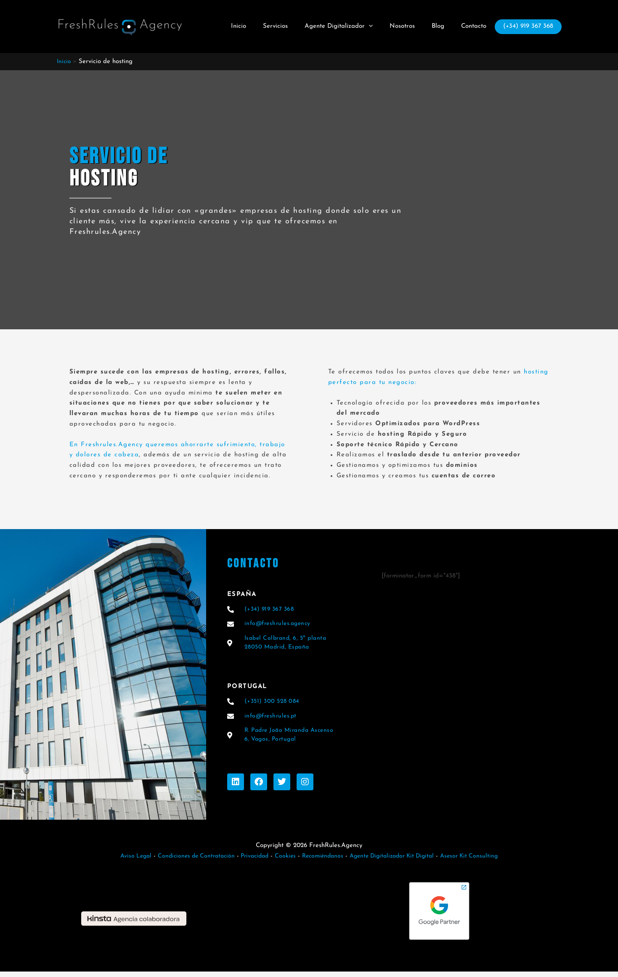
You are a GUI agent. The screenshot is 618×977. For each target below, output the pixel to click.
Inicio (257, 26)
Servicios (290, 26)
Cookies (283, 861)
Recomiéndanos (323, 861)
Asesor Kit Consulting (479, 861)
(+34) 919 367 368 (526, 27)
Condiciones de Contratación (189, 861)
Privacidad (250, 861)
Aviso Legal (125, 861)
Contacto (471, 26)
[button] (379, 26)
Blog (440, 26)
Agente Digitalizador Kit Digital (397, 861)
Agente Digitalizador (349, 26)
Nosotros (408, 26)
